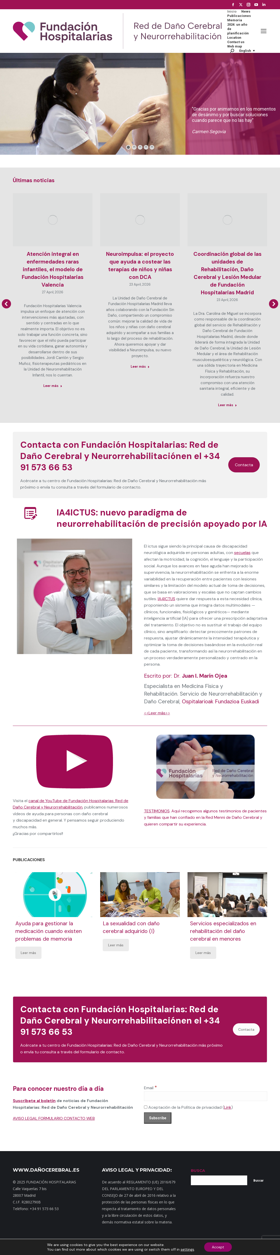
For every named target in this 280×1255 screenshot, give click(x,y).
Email (150, 1088)
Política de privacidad (159, 1247)
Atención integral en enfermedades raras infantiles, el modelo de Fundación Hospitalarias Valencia (53, 269)
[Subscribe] (157, 1118)
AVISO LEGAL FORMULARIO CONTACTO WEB (54, 1118)
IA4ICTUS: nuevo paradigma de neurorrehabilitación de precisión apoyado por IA (162, 518)
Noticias (133, 1247)
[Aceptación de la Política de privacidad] (145, 1107)
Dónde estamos (111, 1247)
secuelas (242, 552)
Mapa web (71, 1247)
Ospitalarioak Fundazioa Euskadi (220, 701)
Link (227, 1107)
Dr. (200, 675)
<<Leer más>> (157, 713)
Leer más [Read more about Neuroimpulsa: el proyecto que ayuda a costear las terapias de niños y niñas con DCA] (140, 366)
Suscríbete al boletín (34, 1100)
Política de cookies (213, 1247)
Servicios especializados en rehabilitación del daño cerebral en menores (223, 931)
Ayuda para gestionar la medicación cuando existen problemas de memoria (48, 931)
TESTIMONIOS (157, 811)
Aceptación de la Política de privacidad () (188, 1107)
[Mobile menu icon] (263, 31)
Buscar (258, 1180)
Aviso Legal (187, 1247)
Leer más (28, 952)
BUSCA (198, 1170)
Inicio (56, 1247)
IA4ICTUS (166, 598)
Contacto (89, 1247)
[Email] (205, 1096)
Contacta (244, 465)
